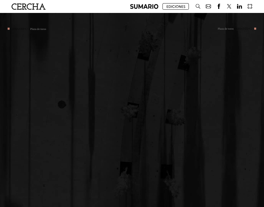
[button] (144, 6)
